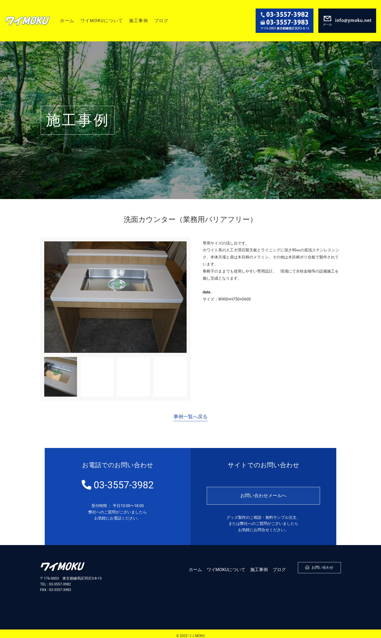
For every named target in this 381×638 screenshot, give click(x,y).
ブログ (161, 20)
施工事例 (138, 20)
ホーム (67, 20)
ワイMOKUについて (101, 20)
